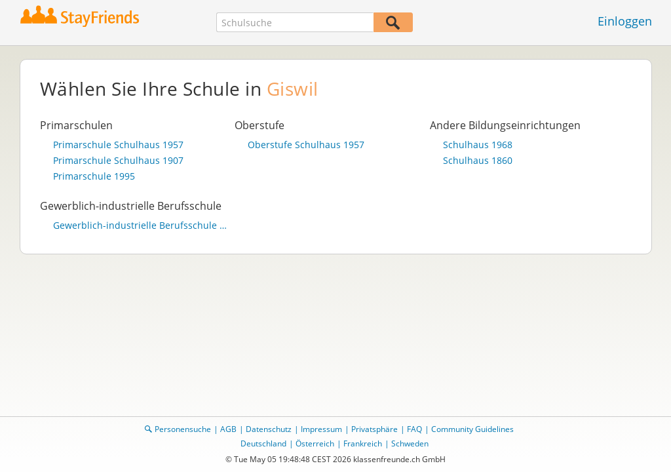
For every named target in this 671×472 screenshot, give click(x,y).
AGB (228, 429)
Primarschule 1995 (94, 176)
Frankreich (362, 443)
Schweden (410, 443)
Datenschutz (269, 429)
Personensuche (183, 429)
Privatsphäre (374, 429)
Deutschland (263, 443)
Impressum (321, 429)
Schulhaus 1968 (477, 145)
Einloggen (625, 21)
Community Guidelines (472, 429)
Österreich (315, 443)
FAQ (414, 429)
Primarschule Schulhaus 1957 (118, 145)
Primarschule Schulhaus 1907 (118, 161)
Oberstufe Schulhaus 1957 (306, 145)
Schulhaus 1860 (477, 161)
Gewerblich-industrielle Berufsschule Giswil (141, 225)
